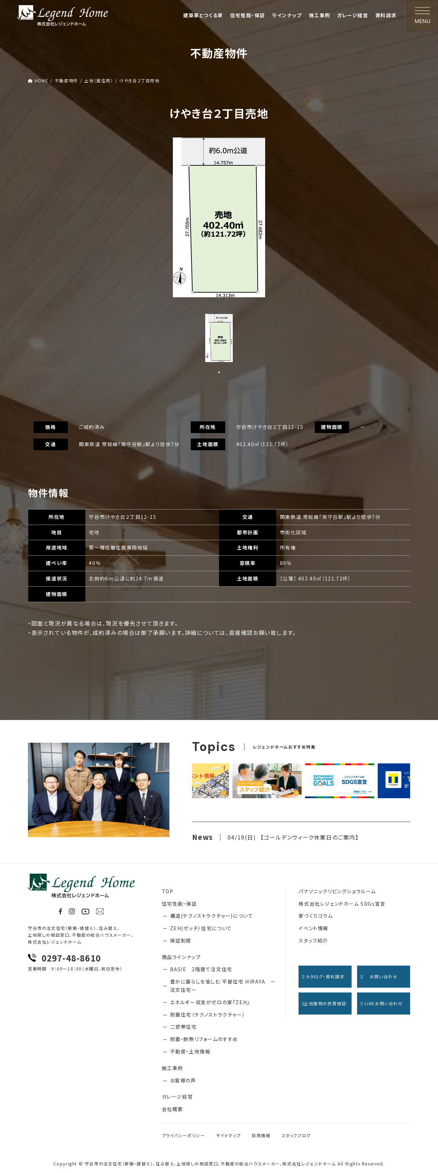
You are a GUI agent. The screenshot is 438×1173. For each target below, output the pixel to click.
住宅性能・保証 (179, 903)
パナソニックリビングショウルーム (337, 891)
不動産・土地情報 (190, 1051)
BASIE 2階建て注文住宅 (201, 969)
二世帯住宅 (183, 1026)
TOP (168, 891)
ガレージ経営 (177, 1096)
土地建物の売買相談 (324, 1003)
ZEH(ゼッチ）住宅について (201, 928)
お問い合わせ (379, 976)
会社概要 (172, 1108)
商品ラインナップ (181, 957)
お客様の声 (183, 1080)
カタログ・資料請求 (323, 976)
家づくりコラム (316, 915)
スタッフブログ (296, 1135)
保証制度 (180, 940)
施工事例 (172, 1067)
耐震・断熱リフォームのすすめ (204, 1039)
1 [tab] (219, 372)
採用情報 (261, 1135)
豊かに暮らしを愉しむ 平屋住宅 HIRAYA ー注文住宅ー (223, 985)
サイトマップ (228, 1135)
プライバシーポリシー (183, 1135)
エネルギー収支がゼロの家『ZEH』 (210, 1002)
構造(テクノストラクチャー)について (211, 915)
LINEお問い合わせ (382, 1003)
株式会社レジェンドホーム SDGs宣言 (342, 903)
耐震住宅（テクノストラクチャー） (208, 1014)
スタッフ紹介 (313, 940)
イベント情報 (313, 928)
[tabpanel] (219, 217)
